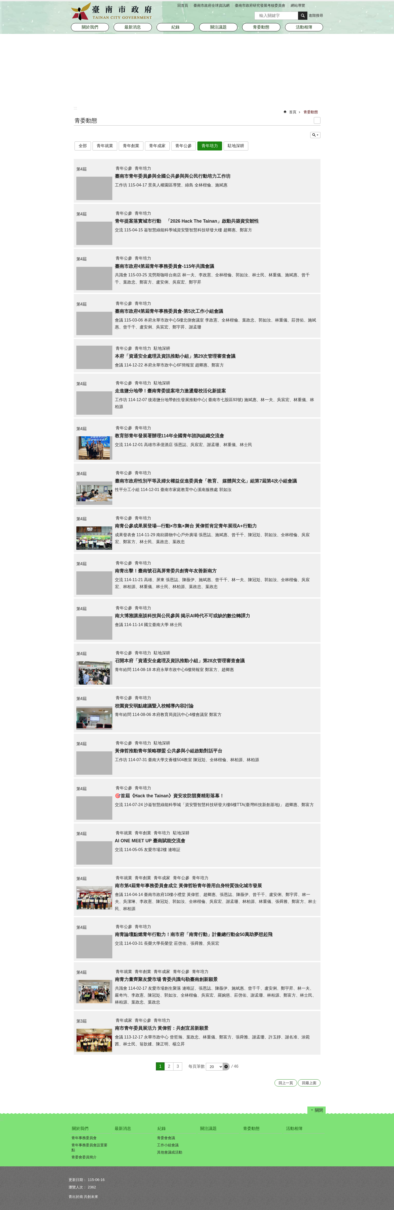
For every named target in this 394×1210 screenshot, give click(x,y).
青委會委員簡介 (84, 1157)
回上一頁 (286, 1083)
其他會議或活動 (169, 1152)
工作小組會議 (168, 1145)
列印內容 (317, 120)
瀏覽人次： (78, 1187)
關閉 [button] (319, 1110)
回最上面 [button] (309, 1083)
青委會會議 (166, 1138)
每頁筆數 (196, 1066)
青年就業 (105, 146)
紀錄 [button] (175, 27)
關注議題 (218, 27)
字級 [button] (314, 6)
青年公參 (183, 146)
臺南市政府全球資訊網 (212, 5)
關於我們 (80, 1128)
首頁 (292, 112)
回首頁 (182, 5)
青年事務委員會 (84, 1138)
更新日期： (78, 1180)
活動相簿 (304, 27)
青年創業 (131, 146)
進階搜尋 (316, 15)
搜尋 (258, 14)
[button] (226, 1066)
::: (75, 108)
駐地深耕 (236, 146)
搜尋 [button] (302, 16)
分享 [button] (322, 6)
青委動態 (261, 27)
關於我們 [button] (90, 27)
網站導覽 (298, 5)
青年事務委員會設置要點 (89, 1147)
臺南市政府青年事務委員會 (114, 11)
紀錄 (162, 1128)
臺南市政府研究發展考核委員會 (260, 5)
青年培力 (209, 146)
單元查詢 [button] (315, 135)
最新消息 (132, 27)
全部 (83, 146)
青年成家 (157, 146)
